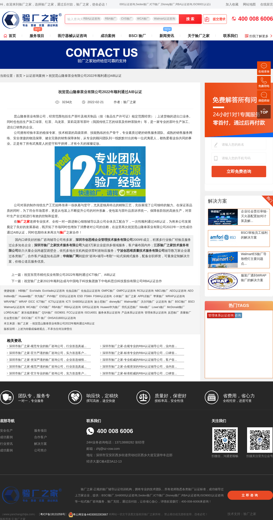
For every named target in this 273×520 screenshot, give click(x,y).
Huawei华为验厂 (110, 307)
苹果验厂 (158, 296)
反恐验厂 (173, 312)
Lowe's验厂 (159, 307)
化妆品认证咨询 (90, 290)
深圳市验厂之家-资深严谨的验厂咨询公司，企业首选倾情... (47, 359)
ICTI (68, 301)
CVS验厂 (126, 18)
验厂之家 (130, 296)
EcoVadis (35, 290)
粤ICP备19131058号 (52, 514)
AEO (190, 290)
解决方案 (217, 201)
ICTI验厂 (41, 301)
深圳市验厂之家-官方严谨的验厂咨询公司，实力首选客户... (47, 353)
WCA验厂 (143, 18)
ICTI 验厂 (40, 318)
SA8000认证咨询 (82, 301)
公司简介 (40, 450)
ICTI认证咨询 (56, 301)
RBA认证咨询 (91, 18)
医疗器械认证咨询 (72, 36)
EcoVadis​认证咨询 (53, 290)
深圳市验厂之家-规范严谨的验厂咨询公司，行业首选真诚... (47, 366)
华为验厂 (40, 296)
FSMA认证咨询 (102, 296)
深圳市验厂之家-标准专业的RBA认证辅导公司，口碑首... (139, 353)
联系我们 (230, 36)
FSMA (88, 296)
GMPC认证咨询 (126, 290)
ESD (80, 296)
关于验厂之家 (199, 36)
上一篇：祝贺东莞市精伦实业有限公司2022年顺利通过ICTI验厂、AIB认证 (63, 274)
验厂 (171, 301)
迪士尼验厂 (101, 301)
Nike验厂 (144, 307)
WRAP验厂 (11, 301)
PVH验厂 (52, 296)
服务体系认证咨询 (109, 312)
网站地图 (249, 4)
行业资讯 (6, 443)
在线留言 (266, 4)
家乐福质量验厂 (30, 312)
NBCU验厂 (161, 290)
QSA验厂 (47, 312)
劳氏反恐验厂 (130, 307)
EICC (31, 301)
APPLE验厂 (145, 296)
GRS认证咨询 (90, 307)
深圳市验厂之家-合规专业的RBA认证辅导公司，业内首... (139, 346)
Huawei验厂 (26, 296)
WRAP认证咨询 (175, 296)
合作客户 (40, 437)
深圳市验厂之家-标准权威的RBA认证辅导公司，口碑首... (139, 373)
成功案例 (108, 36)
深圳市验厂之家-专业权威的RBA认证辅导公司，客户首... (139, 359)
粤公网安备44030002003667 (88, 514)
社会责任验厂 (12, 318)
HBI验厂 (23, 290)
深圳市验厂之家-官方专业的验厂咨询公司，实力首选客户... (47, 373)
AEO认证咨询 (177, 290)
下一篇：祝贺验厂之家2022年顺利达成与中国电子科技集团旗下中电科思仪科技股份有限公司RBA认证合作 (86, 281)
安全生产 (6, 430)
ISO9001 (60, 312)
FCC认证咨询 (75, 312)
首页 (12, 36)
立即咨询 (250, 495)
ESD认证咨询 (67, 296)
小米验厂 (118, 296)
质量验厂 (185, 312)
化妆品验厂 (73, 290)
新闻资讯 (166, 34)
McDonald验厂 (176, 307)
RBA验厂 (110, 18)
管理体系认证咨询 (156, 312)
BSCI (191, 301)
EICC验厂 (28, 318)
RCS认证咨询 (145, 290)
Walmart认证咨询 (164, 18)
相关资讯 (14, 341)
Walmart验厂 (131, 301)
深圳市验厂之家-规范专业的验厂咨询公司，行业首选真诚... (47, 346)
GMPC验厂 (108, 290)
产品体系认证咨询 (132, 312)
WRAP (23, 301)
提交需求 (215, 19)
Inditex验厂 (10, 296)
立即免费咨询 (239, 171)
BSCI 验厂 (137, 36)
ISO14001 (91, 312)
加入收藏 (232, 4)
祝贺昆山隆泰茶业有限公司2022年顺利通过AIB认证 (63, 323)
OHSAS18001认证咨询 (62, 318)
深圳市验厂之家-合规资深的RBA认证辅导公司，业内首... (139, 366)
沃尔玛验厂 (147, 301)
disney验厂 (116, 301)
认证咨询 (161, 301)
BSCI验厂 (181, 301)
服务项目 (37, 34)
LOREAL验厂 (12, 312)
